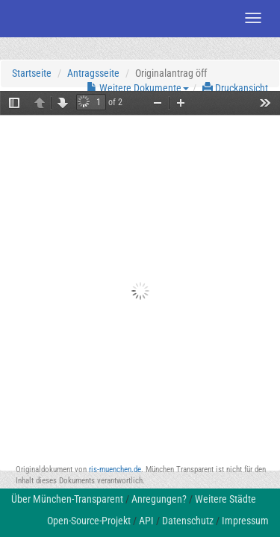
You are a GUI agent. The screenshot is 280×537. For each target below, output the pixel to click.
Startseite (32, 73)
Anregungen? (159, 499)
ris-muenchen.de (115, 469)
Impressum (245, 521)
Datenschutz (188, 521)
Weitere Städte (225, 499)
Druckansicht (235, 88)
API (146, 521)
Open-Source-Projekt (89, 521)
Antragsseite (93, 73)
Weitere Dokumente (138, 88)
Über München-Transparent (67, 499)
